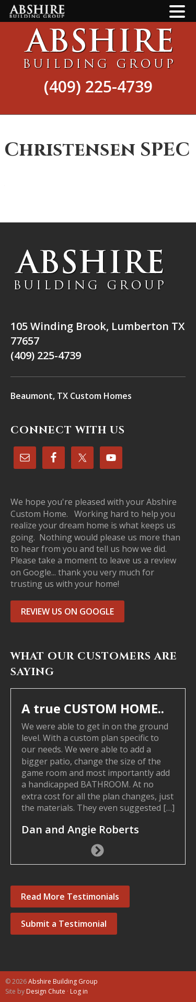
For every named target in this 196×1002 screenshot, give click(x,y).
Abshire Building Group (98, 48)
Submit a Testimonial (64, 923)
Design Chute (45, 991)
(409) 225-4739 (98, 86)
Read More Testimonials (70, 896)
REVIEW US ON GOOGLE (67, 611)
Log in (79, 991)
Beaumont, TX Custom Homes (71, 396)
